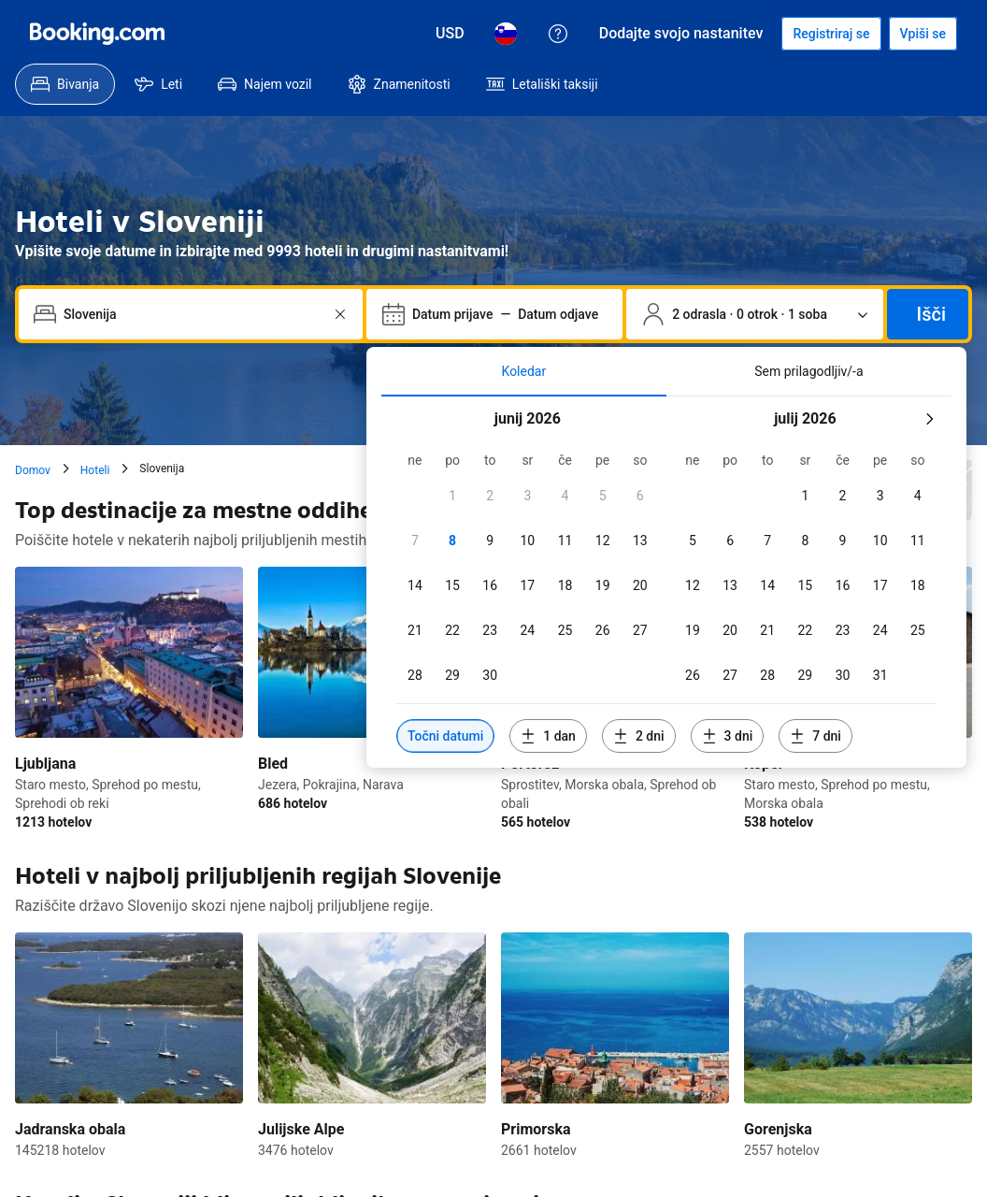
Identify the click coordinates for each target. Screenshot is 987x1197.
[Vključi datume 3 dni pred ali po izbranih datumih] (728, 736)
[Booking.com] (97, 33)
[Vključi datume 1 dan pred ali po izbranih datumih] (548, 736)
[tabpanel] (666, 582)
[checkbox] (452, 495)
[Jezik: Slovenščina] (505, 33)
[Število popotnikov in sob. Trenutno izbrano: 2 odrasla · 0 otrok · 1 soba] (754, 314)
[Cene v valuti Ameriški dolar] (450, 33)
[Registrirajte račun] (830, 33)
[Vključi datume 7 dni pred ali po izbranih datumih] (815, 736)
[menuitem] (65, 84)
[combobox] (192, 314)
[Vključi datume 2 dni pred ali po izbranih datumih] (639, 736)
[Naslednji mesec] (929, 419)
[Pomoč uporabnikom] (558, 33)
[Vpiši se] (923, 33)
